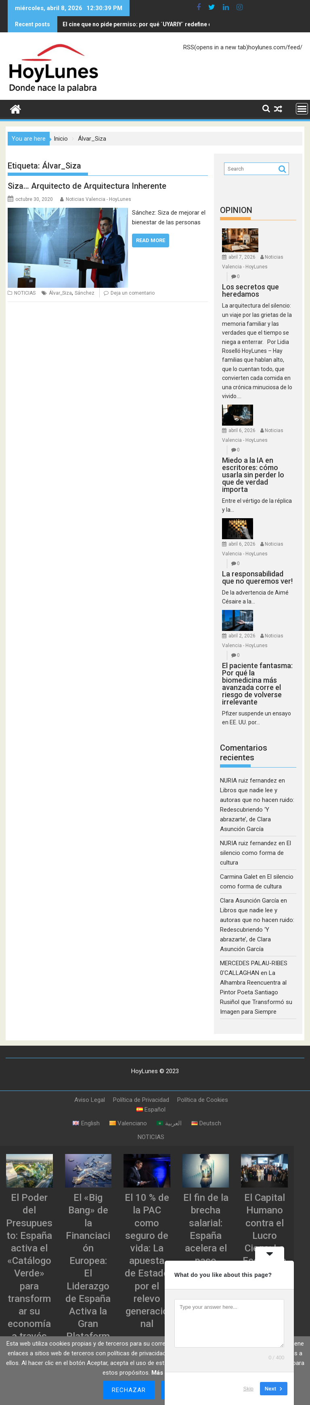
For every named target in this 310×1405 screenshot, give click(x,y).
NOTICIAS (25, 291)
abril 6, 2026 (242, 429)
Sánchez (84, 291)
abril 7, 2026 (242, 255)
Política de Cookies (202, 1098)
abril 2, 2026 (242, 634)
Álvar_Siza (60, 291)
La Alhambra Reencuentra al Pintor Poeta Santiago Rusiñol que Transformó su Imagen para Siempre (256, 991)
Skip (248, 1389)
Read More (150, 239)
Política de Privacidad (141, 1098)
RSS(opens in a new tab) (215, 45)
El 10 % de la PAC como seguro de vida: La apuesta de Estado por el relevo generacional (147, 1259)
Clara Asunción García (249, 899)
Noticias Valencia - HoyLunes (98, 197)
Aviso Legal (89, 1098)
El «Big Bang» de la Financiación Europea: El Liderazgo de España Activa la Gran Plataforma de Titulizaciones (88, 1284)
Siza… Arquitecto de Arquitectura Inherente (87, 184)
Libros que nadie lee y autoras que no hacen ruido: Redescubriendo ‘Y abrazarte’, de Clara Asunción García (257, 808)
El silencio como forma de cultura (255, 851)
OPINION (236, 208)
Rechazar (129, 1390)
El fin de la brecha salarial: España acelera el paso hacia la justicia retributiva (205, 1246)
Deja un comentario (133, 291)
